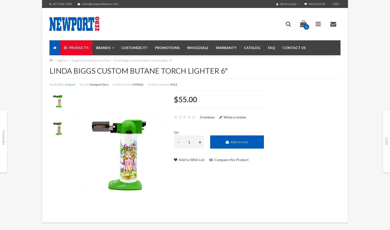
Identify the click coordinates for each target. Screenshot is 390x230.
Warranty (226, 48)
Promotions (167, 48)
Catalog (252, 48)
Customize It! (134, 48)
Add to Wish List (189, 160)
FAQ (271, 48)
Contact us (294, 48)
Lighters (62, 60)
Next (386, 141)
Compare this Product (229, 160)
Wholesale (197, 48)
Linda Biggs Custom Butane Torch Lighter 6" (143, 60)
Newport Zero (99, 84)
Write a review (232, 117)
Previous (3, 138)
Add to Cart (237, 142)
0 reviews (207, 117)
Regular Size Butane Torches (91, 60)
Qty (176, 132)
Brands (105, 48)
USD (337, 4)
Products (76, 48)
